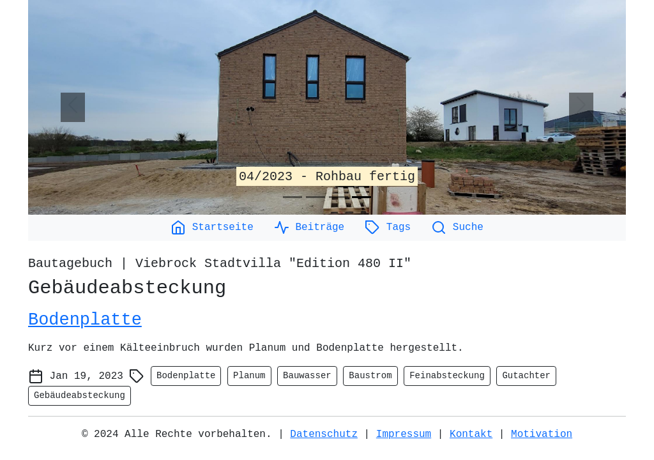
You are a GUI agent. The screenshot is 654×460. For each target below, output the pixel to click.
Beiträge (309, 227)
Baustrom (370, 376)
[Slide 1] (292, 197)
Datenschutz (324, 434)
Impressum (403, 434)
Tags (388, 227)
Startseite (212, 227)
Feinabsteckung (447, 376)
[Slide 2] (315, 197)
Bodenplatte (85, 320)
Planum (249, 376)
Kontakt (471, 434)
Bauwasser (307, 376)
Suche (457, 227)
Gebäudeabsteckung (79, 395)
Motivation (541, 434)
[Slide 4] (361, 197)
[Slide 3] (338, 197)
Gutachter (526, 376)
